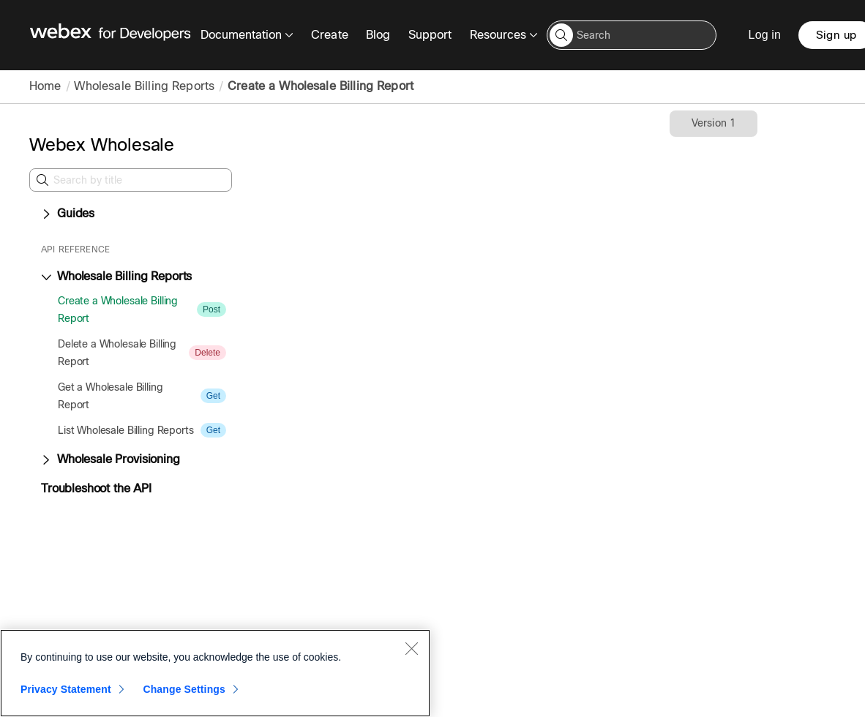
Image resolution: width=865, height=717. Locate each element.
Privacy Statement (65, 689)
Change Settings (184, 689)
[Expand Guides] (46, 214)
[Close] (411, 648)
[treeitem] (139, 309)
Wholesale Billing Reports (144, 86)
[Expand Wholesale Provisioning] (46, 460)
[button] (561, 35)
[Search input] (631, 35)
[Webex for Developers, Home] (110, 35)
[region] (215, 673)
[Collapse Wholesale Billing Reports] (46, 277)
